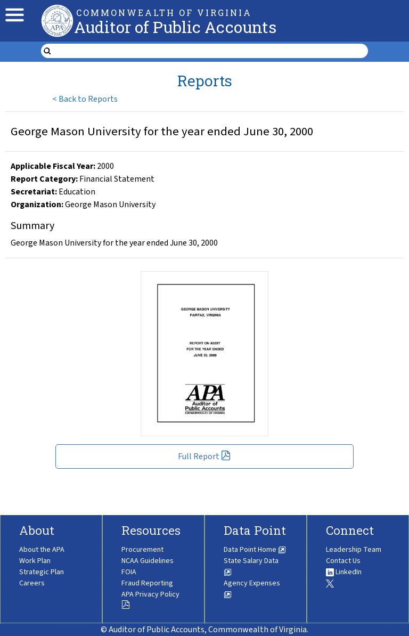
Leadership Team (353, 549)
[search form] (211, 51)
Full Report (204, 456)
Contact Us (343, 561)
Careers (32, 583)
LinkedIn (344, 572)
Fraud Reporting (147, 583)
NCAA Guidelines (147, 561)
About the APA (41, 549)
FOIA (128, 572)
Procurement (142, 549)
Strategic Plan (41, 572)
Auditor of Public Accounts (175, 27)
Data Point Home (255, 549)
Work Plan (35, 561)
